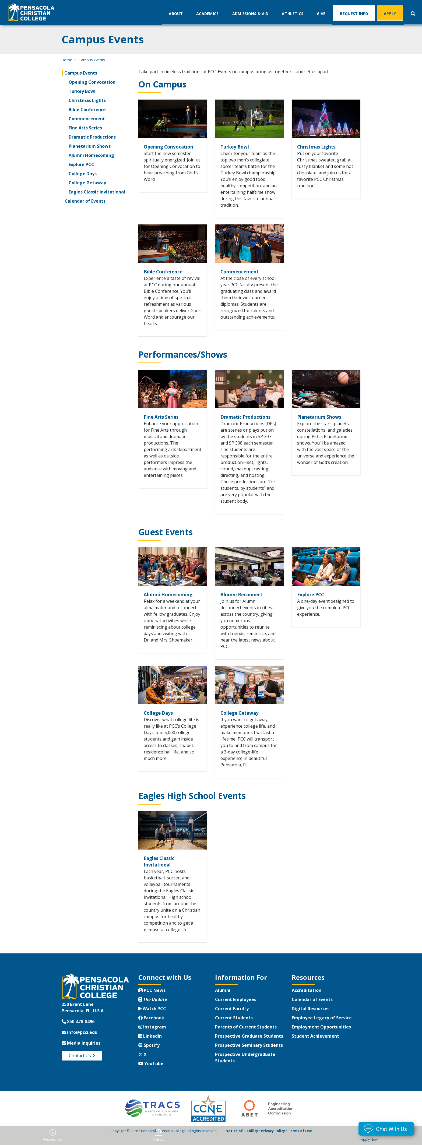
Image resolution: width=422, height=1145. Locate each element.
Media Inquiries (81, 1052)
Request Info (354, 13)
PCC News (152, 999)
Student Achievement (315, 1045)
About (176, 13)
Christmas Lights (87, 100)
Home (67, 59)
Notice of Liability (242, 1139)
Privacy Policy (273, 1139)
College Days (83, 174)
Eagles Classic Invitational (97, 192)
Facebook (151, 1027)
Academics (207, 13)
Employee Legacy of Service (322, 1027)
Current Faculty (232, 1017)
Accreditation (306, 999)
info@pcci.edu (79, 1041)
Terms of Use (300, 1139)
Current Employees (235, 1008)
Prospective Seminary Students (249, 1054)
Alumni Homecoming (91, 155)
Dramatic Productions (92, 137)
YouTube (150, 1072)
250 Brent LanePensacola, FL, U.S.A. (83, 1016)
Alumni (222, 999)
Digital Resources (310, 1017)
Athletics (292, 13)
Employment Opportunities (321, 1036)
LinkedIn (150, 1045)
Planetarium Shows (90, 146)
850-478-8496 (78, 1030)
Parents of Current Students (246, 1036)
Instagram (152, 1036)
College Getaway (87, 183)
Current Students (234, 1027)
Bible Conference (87, 109)
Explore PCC (81, 164)
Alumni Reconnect (245, 602)
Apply (390, 13)
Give (321, 13)
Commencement (87, 119)
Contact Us (82, 1065)
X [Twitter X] (142, 1063)
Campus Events (92, 59)
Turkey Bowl (82, 91)
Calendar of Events (85, 201)
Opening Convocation (92, 82)
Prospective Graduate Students (249, 1045)
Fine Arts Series (85, 128)
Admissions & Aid (250, 13)
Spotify (149, 1054)
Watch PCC (152, 1017)
